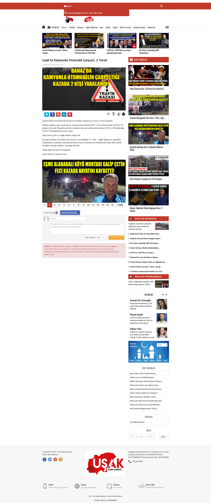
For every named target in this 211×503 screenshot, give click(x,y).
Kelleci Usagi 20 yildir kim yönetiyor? (144, 393)
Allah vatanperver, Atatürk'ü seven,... (143, 397)
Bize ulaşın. (117, 486)
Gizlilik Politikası (138, 422)
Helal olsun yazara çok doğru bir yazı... (144, 385)
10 (88, 205)
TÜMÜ (120, 205)
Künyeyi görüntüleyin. (89, 486)
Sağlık (115, 27)
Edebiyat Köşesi (139, 27)
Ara (163, 436)
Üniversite (151, 27)
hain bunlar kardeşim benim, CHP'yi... (144, 409)
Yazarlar (55, 27)
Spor (101, 27)
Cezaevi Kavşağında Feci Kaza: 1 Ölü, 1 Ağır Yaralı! (85, 12)
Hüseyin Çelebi (136, 314)
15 (112, 205)
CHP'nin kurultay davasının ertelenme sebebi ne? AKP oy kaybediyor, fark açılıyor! (141, 320)
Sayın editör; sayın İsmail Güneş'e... (143, 373)
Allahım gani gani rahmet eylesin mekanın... (146, 381)
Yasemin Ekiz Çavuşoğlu (140, 300)
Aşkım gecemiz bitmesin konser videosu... (146, 389)
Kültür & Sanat (125, 27)
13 (102, 205)
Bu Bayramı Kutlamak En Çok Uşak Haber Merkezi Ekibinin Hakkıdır (141, 306)
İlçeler (108, 27)
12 (98, 205)
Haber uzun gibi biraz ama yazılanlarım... (145, 405)
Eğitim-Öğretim (91, 27)
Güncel (64, 27)
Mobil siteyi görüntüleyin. (58, 486)
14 (107, 205)
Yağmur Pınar (136, 328)
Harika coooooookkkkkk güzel (142, 377)
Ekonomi (80, 27)
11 (93, 205)
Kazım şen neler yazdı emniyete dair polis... (146, 401)
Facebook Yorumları (70, 212)
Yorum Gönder (51, 213)
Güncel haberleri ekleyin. (155, 486)
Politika (72, 27)
